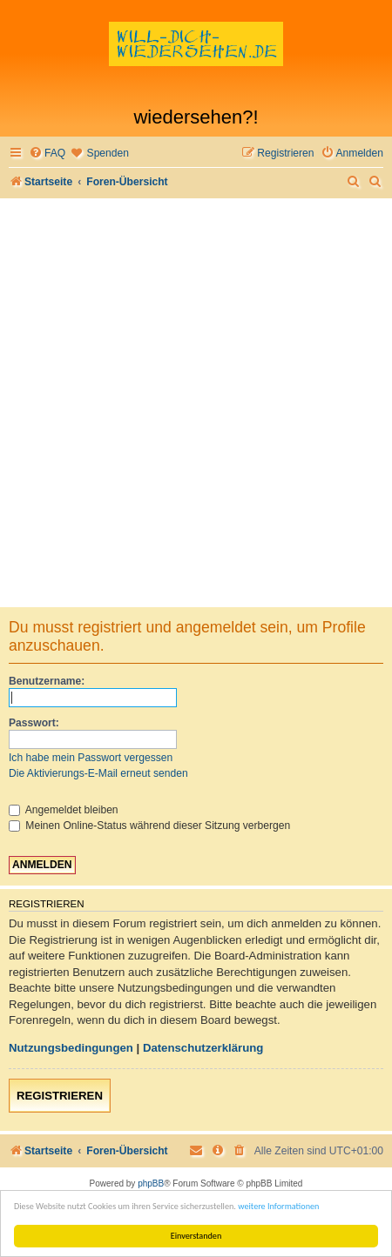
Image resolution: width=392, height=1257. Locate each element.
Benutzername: (46, 681)
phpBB (151, 1183)
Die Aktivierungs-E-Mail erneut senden (98, 773)
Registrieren (60, 1095)
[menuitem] (47, 153)
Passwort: (34, 723)
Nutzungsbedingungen (71, 1047)
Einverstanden (196, 1235)
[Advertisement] (196, 402)
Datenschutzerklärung (203, 1047)
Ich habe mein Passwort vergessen (90, 758)
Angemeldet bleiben (63, 810)
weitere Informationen (278, 1206)
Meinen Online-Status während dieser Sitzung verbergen (149, 825)
